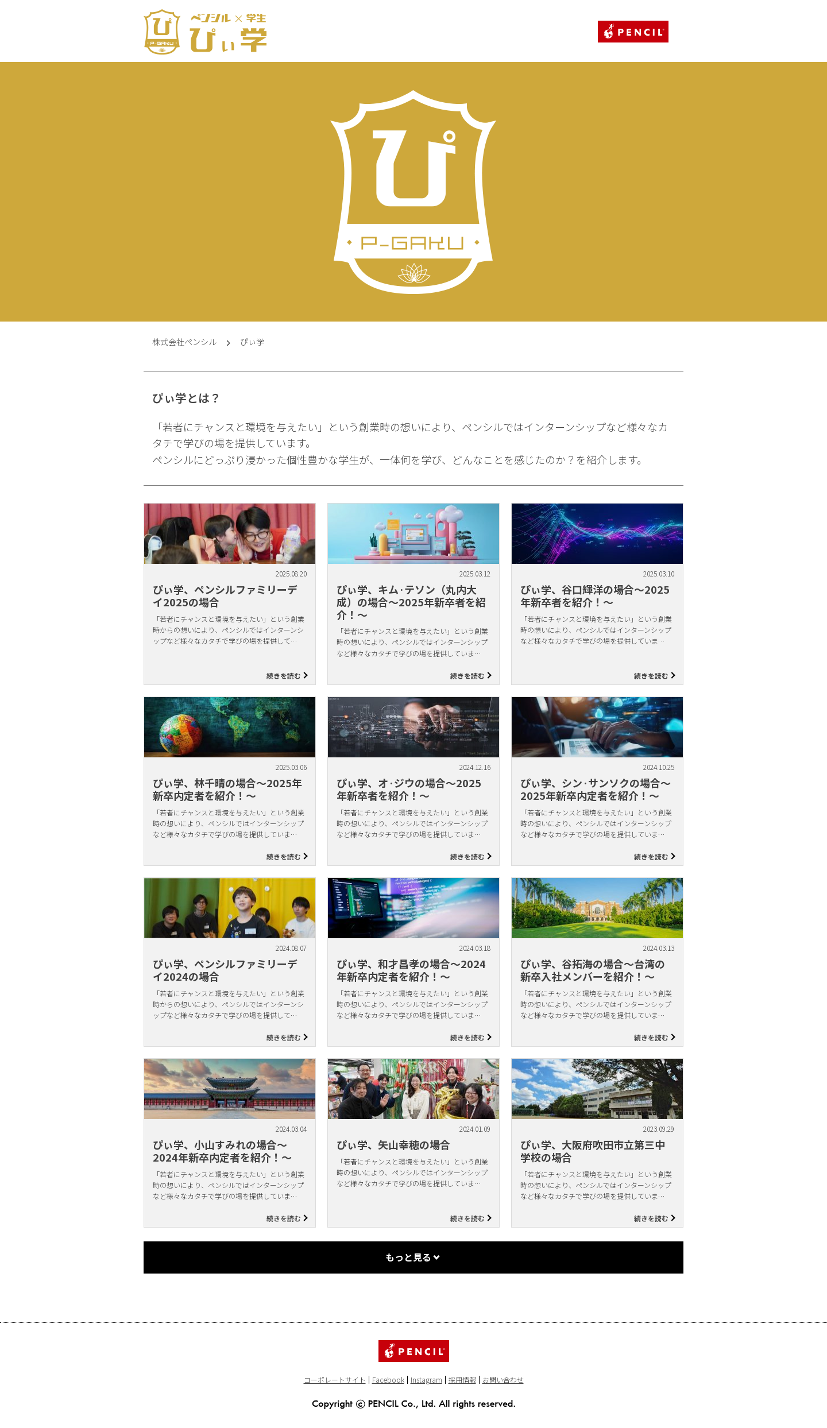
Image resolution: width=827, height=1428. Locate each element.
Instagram (426, 1379)
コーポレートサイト (335, 1379)
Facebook (388, 1379)
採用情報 (462, 1379)
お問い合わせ (503, 1379)
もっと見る (408, 1257)
